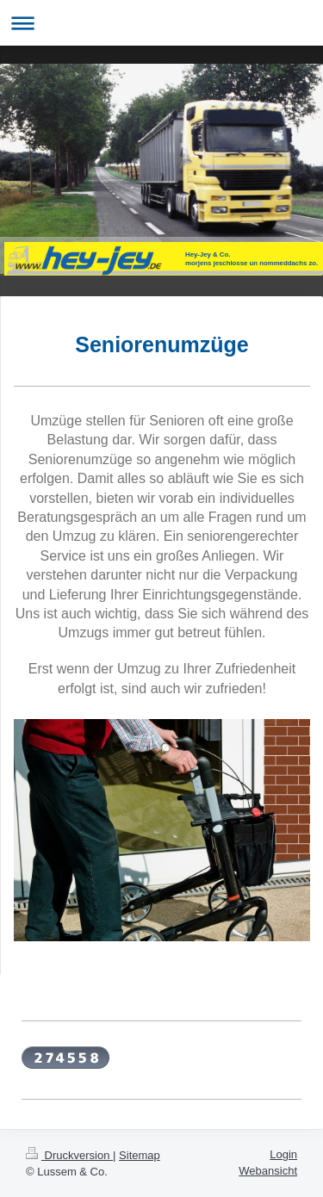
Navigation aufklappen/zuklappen (161, 22)
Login (283, 1154)
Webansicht (268, 1170)
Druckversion (69, 1155)
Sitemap (139, 1155)
